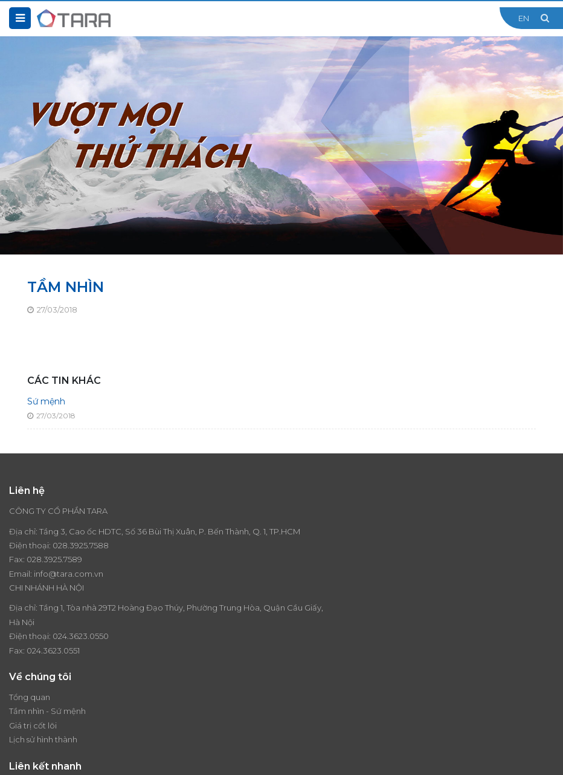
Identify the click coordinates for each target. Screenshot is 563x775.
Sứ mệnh (46, 401)
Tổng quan (29, 634)
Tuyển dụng (313, 662)
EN (523, 18)
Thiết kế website (155, 757)
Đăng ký (542, 708)
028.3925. (71, 559)
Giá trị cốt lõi (33, 662)
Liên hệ (304, 677)
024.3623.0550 (362, 559)
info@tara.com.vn (68, 587)
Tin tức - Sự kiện (321, 648)
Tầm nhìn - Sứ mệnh (47, 648)
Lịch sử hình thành (43, 677)
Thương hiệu (314, 634)
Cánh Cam (222, 757)
